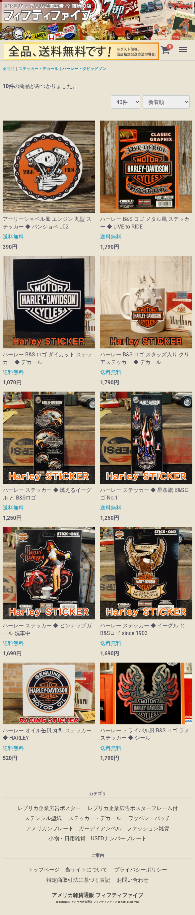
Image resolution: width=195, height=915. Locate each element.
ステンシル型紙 (43, 818)
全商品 (9, 68)
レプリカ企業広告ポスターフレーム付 (133, 808)
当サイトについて (86, 870)
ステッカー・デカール (38, 68)
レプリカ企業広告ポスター (49, 808)
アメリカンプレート (50, 828)
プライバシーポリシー (140, 870)
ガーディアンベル (100, 828)
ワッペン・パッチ (149, 818)
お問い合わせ (133, 880)
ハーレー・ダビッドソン (84, 68)
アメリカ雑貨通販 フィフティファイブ (97, 895)
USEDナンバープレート (118, 838)
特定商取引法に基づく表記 (78, 880)
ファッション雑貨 (148, 828)
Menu (183, 46)
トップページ (44, 870)
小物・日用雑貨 (67, 838)
